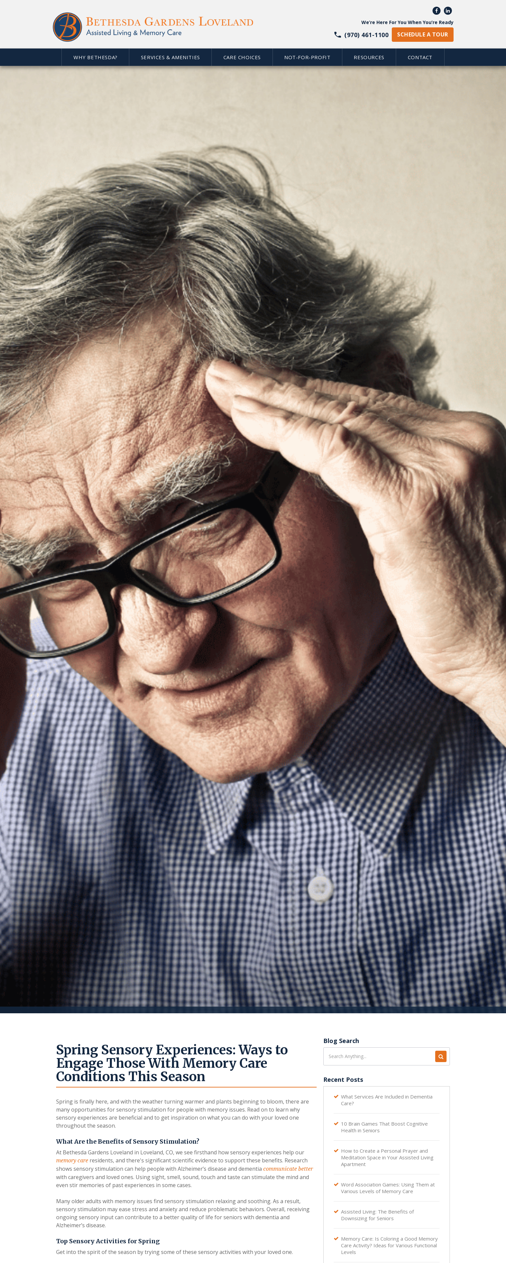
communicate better (288, 1169)
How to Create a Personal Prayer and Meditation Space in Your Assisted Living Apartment (387, 1157)
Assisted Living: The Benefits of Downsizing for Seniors (377, 1215)
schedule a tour (422, 34)
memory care (72, 1160)
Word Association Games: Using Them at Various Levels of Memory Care (388, 1187)
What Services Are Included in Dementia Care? (387, 1100)
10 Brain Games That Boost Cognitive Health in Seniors (384, 1127)
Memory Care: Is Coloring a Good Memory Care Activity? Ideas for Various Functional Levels (389, 1245)
